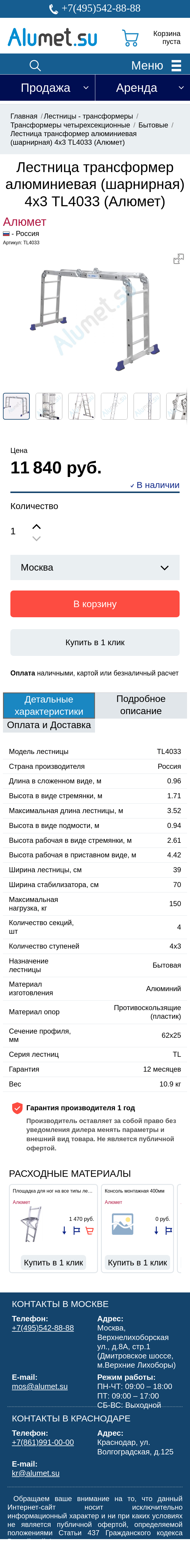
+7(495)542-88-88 (100, 8)
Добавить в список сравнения (64, 1230)
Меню (147, 65)
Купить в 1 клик (94, 642)
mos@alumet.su (40, 1386)
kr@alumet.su (36, 1473)
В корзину (95, 604)
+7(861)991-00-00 (43, 1442)
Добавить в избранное (77, 1230)
